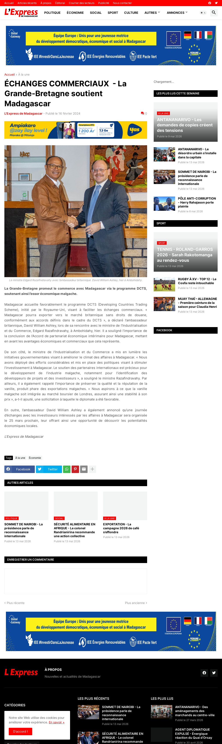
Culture (131, 12)
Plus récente (16, 603)
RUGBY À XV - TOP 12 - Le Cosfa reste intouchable (197, 281)
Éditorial (60, 3)
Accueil (9, 3)
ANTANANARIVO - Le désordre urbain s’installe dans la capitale (197, 153)
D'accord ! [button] (20, 731)
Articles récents (27, 3)
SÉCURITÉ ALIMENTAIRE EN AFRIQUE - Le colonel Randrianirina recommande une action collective (74, 530)
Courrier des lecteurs (81, 3)
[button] (203, 13)
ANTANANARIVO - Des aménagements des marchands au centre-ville (195, 711)
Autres (150, 12)
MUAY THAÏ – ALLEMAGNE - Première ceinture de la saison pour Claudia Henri (197, 302)
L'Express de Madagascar (23, 113)
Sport (113, 12)
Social (96, 12)
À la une (24, 74)
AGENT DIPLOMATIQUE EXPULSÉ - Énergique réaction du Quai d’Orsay (193, 733)
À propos (46, 3)
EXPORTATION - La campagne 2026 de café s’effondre (121, 528)
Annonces (175, 12)
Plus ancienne (135, 603)
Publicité (103, 3)
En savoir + (57, 722)
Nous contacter (122, 3)
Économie (75, 12)
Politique (52, 12)
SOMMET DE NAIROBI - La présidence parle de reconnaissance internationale (23, 530)
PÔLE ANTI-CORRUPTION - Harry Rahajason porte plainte (197, 202)
